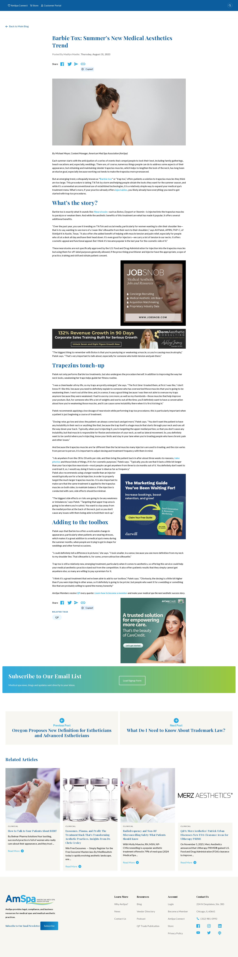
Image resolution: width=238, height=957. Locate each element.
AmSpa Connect (18, 5)
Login (171, 904)
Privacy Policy (175, 933)
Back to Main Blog (17, 26)
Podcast (141, 918)
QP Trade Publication (148, 925)
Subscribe (49, 925)
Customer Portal (51, 5)
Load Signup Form (132, 680)
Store (34, 5)
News (117, 911)
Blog (139, 904)
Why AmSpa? (121, 904)
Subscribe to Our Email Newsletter (22, 925)
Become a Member (178, 911)
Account (172, 896)
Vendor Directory (146, 911)
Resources (143, 896)
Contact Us (120, 918)
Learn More (121, 896)
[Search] (230, 5)
